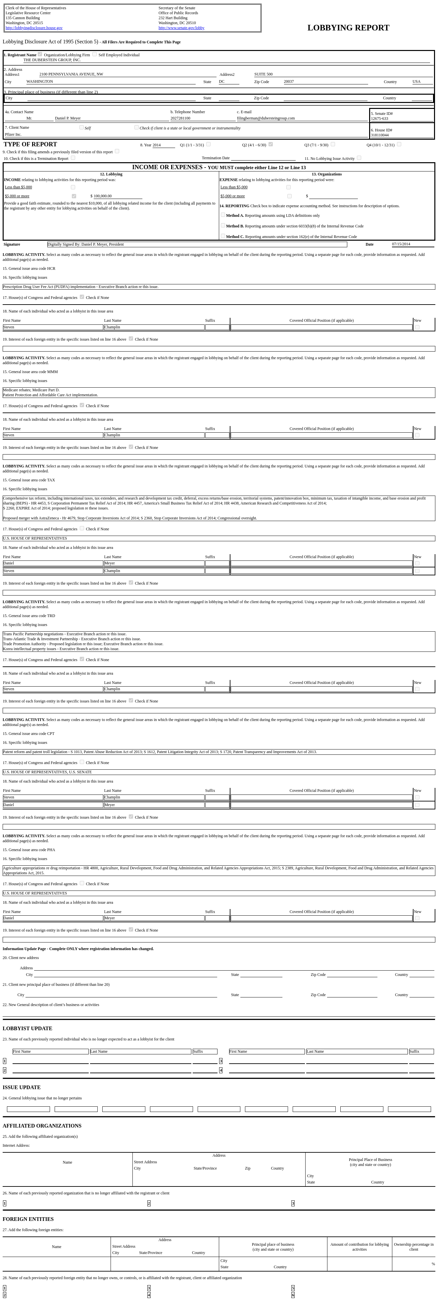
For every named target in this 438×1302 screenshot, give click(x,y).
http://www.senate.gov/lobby (182, 27)
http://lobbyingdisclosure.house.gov (34, 27)
